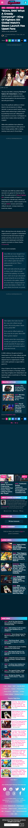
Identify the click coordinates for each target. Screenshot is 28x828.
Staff (14, 686)
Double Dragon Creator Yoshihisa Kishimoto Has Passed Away (15, 647)
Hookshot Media (12, 798)
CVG (12, 814)
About (9, 686)
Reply (21, 511)
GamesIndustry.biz (22, 811)
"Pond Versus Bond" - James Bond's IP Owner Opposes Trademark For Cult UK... (14, 642)
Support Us (7, 689)
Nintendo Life (11, 806)
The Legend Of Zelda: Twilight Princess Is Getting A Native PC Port (14, 671)
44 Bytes (17, 800)
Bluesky (15, 511)
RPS (16, 814)
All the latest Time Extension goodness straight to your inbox (14, 820)
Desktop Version (19, 694)
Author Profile (8, 511)
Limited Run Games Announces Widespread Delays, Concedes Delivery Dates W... (14, 659)
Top (4, 686)
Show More (14, 779)
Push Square (20, 806)
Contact (13, 689)
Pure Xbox (4, 808)
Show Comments (14, 521)
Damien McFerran (10, 34)
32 (9, 570)
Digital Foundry (13, 808)
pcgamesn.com (10, 414)
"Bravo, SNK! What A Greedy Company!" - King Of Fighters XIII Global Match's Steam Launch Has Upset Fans (13, 19)
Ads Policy (15, 691)
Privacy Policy (20, 689)
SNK (17, 7)
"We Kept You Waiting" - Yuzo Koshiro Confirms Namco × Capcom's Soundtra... (14, 677)
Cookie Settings (9, 694)
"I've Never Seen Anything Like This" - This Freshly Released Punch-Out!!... (14, 665)
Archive (22, 691)
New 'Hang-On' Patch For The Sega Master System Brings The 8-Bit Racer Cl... (14, 653)
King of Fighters (10, 7)
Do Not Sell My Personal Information (14, 802)
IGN (2, 811)
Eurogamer (8, 811)
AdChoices (22, 800)
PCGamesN (4, 244)
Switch (8, 204)
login (21, 531)
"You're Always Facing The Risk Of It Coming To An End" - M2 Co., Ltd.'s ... (15, 635)
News (3, 7)
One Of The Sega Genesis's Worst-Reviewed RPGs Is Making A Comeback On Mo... (13, 623)
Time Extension (5, 506)
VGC (14, 811)
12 (17, 423)
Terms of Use (7, 691)
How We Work (21, 686)
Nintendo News (22, 808)
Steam (21, 7)
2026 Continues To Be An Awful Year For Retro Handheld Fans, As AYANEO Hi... (14, 629)
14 (9, 592)
